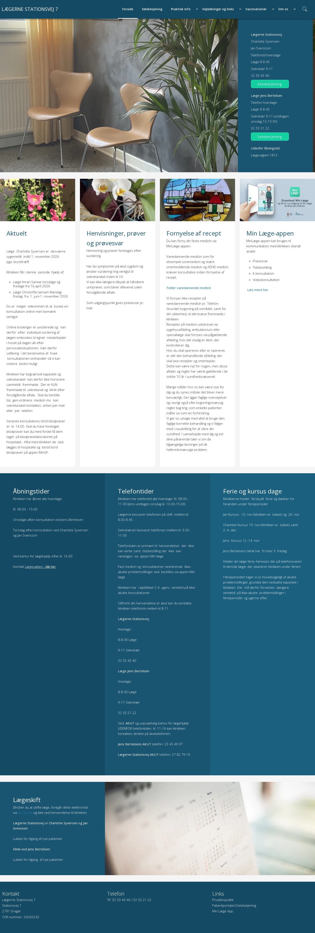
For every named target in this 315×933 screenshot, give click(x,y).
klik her (51, 566)
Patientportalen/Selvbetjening (234, 905)
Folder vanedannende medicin (188, 288)
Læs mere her (257, 290)
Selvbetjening (270, 84)
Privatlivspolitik (223, 900)
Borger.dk (25, 812)
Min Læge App (222, 911)
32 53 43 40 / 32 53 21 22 (131, 900)
